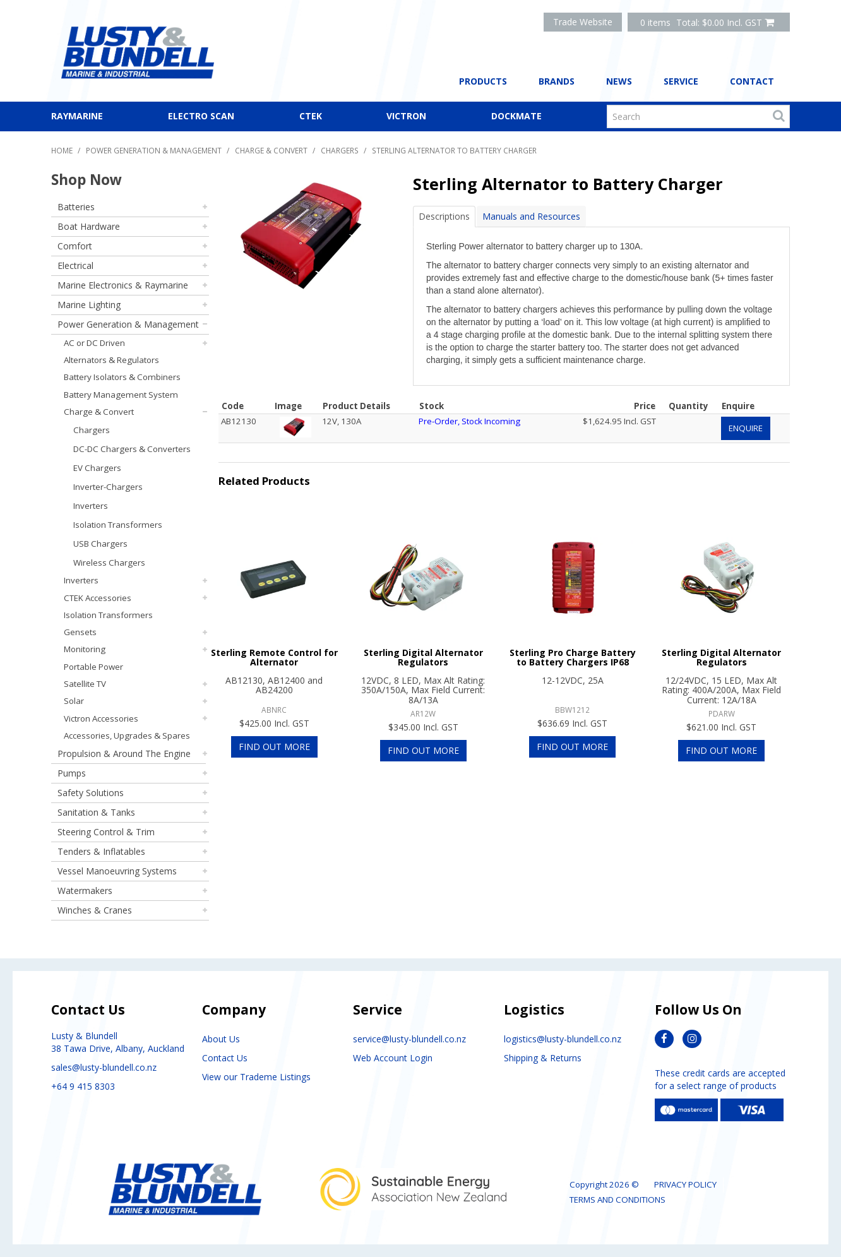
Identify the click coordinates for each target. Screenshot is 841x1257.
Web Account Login (392, 1058)
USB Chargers (100, 543)
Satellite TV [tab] (85, 683)
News (619, 81)
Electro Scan (201, 116)
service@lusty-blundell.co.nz (409, 1039)
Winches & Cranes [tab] (94, 910)
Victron (406, 116)
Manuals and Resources (531, 216)
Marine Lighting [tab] (89, 305)
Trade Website (582, 22)
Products (483, 81)
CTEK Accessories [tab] (97, 598)
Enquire (746, 428)
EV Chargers (97, 468)
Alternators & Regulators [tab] (111, 360)
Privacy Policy (685, 1184)
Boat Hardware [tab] (88, 226)
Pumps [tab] (71, 773)
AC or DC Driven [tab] (94, 343)
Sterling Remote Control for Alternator (274, 657)
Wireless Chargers (109, 562)
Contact (752, 81)
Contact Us (225, 1058)
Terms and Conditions (617, 1199)
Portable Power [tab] (93, 666)
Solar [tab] (74, 700)
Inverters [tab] (81, 580)
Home (62, 150)
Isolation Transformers (117, 524)
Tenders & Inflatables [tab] (101, 851)
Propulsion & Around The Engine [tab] (124, 754)
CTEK (310, 116)
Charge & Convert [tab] (99, 411)
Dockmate (516, 116)
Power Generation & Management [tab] (128, 324)
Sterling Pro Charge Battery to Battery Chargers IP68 (573, 657)
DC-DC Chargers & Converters (132, 449)
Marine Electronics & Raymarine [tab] (122, 285)
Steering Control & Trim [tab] (106, 832)
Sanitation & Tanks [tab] (96, 812)
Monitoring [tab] (84, 649)
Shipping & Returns (543, 1058)
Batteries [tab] (76, 207)
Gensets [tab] (80, 632)
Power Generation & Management (154, 150)
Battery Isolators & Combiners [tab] (122, 377)
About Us (221, 1039)
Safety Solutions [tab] (90, 793)
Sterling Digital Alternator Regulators (423, 657)
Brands (557, 81)
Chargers (340, 150)
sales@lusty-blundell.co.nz (104, 1067)
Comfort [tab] (74, 246)
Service (681, 81)
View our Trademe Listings (256, 1077)
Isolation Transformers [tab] (108, 615)
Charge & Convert (271, 150)
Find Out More (274, 747)
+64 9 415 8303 (83, 1086)
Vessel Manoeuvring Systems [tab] (117, 871)
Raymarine (77, 116)
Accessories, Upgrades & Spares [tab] (127, 735)
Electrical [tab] (75, 265)
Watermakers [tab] (84, 891)
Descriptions (444, 216)
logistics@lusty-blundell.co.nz (562, 1039)
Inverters (90, 505)
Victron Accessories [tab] (101, 718)
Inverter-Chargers (108, 486)
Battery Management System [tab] (121, 394)
